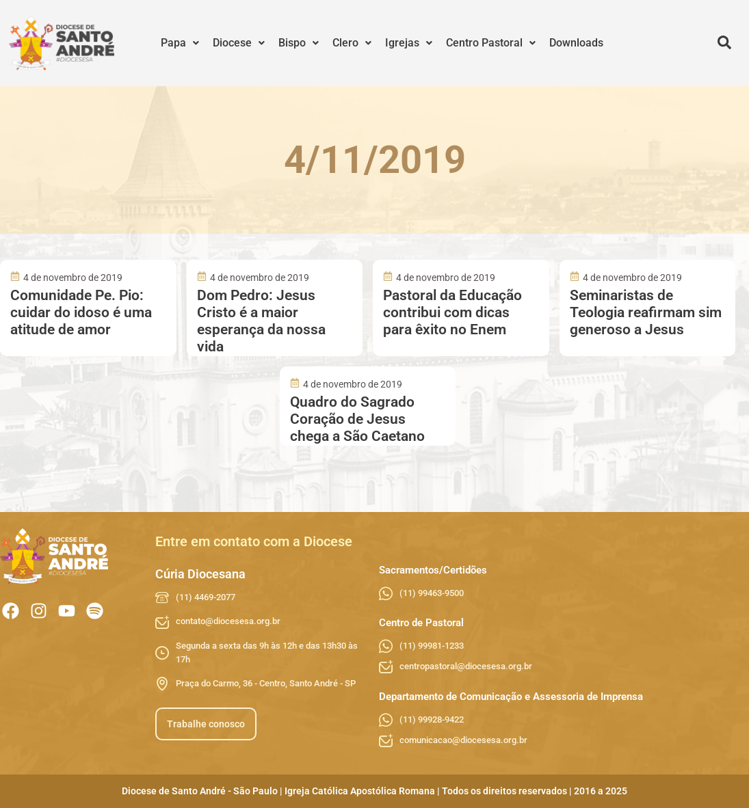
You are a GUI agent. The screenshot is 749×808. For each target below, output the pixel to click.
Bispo (298, 42)
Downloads (576, 42)
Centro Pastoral (491, 42)
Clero (351, 42)
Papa (180, 42)
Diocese (239, 42)
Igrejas (408, 42)
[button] (180, 43)
